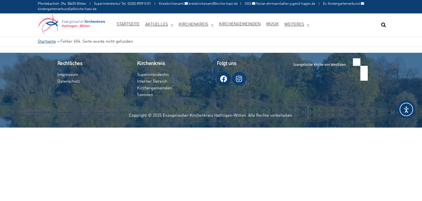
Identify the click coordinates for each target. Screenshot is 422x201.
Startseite (128, 24)
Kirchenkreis (193, 25)
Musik (272, 24)
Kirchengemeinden (240, 24)
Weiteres (294, 25)
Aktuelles (156, 25)
